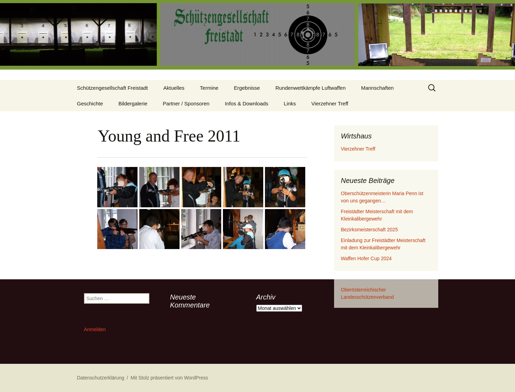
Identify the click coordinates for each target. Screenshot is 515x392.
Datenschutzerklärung (100, 378)
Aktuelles (173, 88)
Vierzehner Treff (330, 103)
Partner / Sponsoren (186, 103)
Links (290, 103)
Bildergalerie (132, 103)
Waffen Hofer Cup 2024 (366, 258)
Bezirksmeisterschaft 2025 (369, 229)
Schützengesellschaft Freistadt (112, 88)
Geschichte (90, 103)
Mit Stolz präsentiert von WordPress (169, 378)
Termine (209, 88)
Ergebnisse (247, 88)
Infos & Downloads (246, 103)
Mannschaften (377, 88)
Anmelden (95, 329)
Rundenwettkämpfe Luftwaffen (310, 88)
